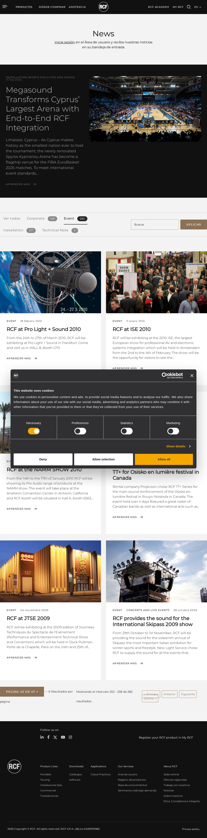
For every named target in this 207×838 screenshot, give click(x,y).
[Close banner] (191, 375)
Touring (45, 778)
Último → (150, 697)
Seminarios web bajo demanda (137, 788)
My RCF (178, 6)
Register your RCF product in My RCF (166, 736)
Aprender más (18, 184)
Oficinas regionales (175, 778)
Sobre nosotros (173, 794)
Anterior (170, 693)
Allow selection (103, 459)
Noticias (169, 788)
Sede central (171, 772)
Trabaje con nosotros (177, 783)
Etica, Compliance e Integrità (182, 799)
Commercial (48, 788)
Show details (176, 446)
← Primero (151, 693)
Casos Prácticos (101, 772)
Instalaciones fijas (51, 783)
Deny (43, 459)
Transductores (49, 794)
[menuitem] (52, 7)
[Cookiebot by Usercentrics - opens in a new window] (165, 375)
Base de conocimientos (132, 783)
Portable (45, 772)
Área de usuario (127, 772)
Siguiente (188, 693)
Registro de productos (132, 778)
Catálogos (75, 772)
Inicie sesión (65, 42)
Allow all (164, 459)
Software (74, 778)
